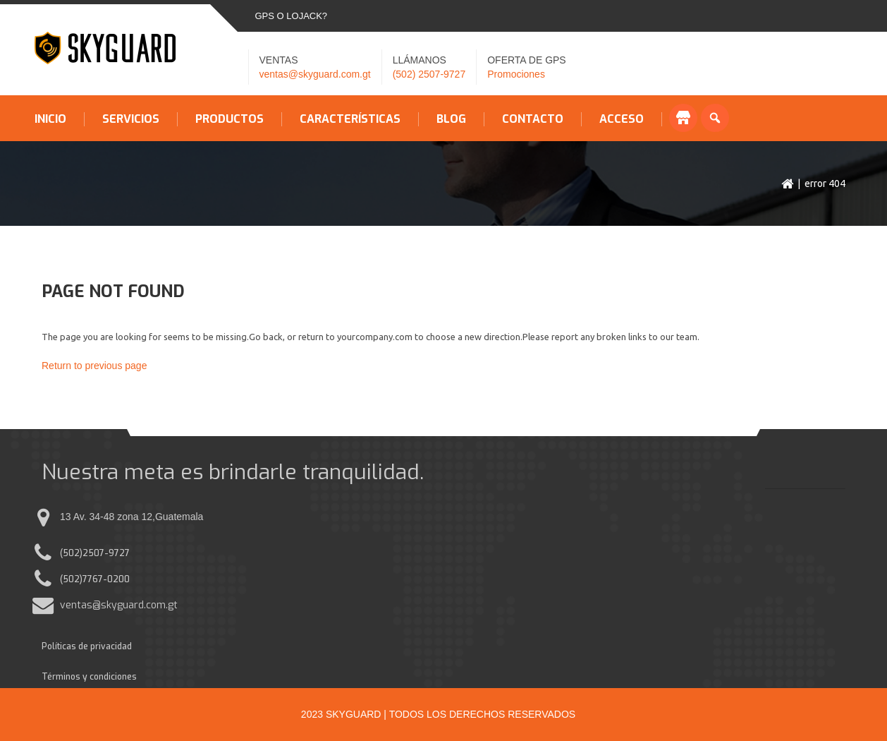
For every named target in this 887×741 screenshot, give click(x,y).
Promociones (516, 74)
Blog (451, 119)
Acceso (621, 119)
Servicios (130, 119)
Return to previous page (94, 365)
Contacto (532, 119)
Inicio (50, 119)
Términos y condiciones (89, 676)
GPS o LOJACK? (291, 16)
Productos (229, 119)
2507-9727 (106, 553)
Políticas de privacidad (87, 646)
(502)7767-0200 (95, 579)
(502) (71, 553)
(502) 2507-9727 (429, 74)
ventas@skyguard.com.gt (315, 74)
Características (350, 119)
